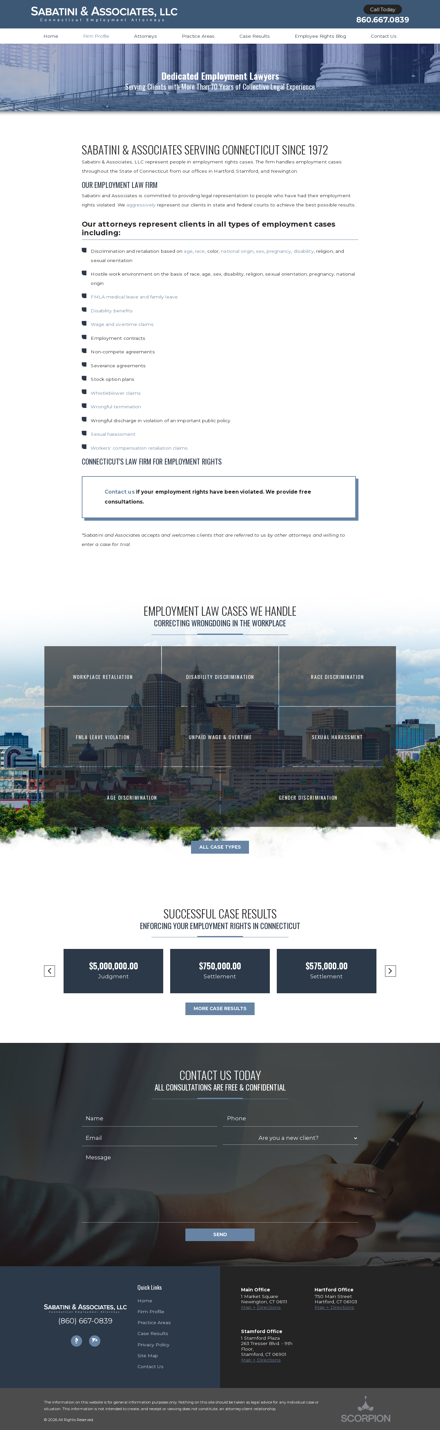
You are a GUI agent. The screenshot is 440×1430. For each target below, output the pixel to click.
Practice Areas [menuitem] (198, 36)
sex (260, 251)
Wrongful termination (116, 406)
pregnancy (279, 251)
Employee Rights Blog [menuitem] (320, 36)
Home (144, 1300)
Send (220, 1234)
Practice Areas (154, 1322)
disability (304, 251)
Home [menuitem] (50, 36)
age (188, 251)
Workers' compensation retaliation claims (139, 448)
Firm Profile (150, 1311)
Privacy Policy (153, 1344)
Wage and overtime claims (122, 324)
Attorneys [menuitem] (145, 36)
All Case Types (220, 847)
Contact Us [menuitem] (384, 36)
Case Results (152, 1333)
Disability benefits (112, 310)
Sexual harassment (113, 434)
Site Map (147, 1355)
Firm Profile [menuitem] (96, 36)
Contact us (120, 492)
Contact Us (150, 1366)
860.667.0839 (382, 20)
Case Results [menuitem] (254, 36)
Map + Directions (261, 1307)
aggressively (141, 204)
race (200, 251)
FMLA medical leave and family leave (134, 296)
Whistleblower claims (116, 393)
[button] (49, 971)
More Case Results (220, 1008)
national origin (237, 251)
